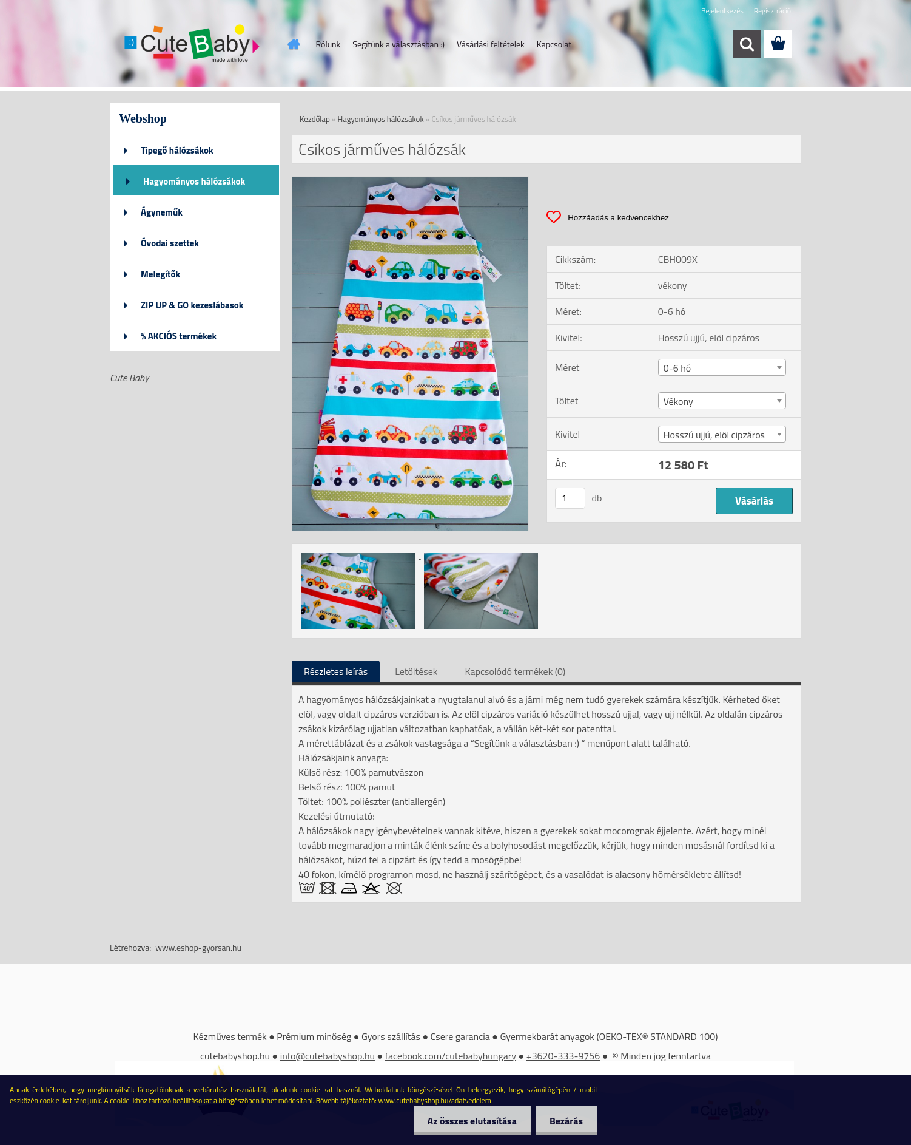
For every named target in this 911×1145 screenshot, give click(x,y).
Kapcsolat (554, 44)
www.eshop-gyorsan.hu (198, 947)
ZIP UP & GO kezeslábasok (192, 305)
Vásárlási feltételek (491, 44)
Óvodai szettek (170, 243)
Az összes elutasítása (468, 1120)
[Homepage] (293, 44)
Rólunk (328, 44)
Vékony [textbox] (678, 401)
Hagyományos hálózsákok (194, 181)
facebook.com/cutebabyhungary (450, 1055)
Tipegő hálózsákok (177, 150)
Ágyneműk (162, 212)
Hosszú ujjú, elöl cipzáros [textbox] (714, 434)
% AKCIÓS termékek (179, 336)
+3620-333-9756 (563, 1055)
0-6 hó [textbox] (677, 368)
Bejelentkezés (722, 10)
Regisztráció (772, 10)
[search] (747, 44)
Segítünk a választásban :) (398, 44)
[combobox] (722, 367)
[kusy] (570, 498)
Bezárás (565, 1120)
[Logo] (193, 45)
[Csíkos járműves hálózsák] (410, 181)
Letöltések (416, 671)
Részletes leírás (336, 671)
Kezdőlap (315, 119)
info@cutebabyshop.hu (327, 1055)
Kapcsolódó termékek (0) (515, 671)
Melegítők (160, 274)
